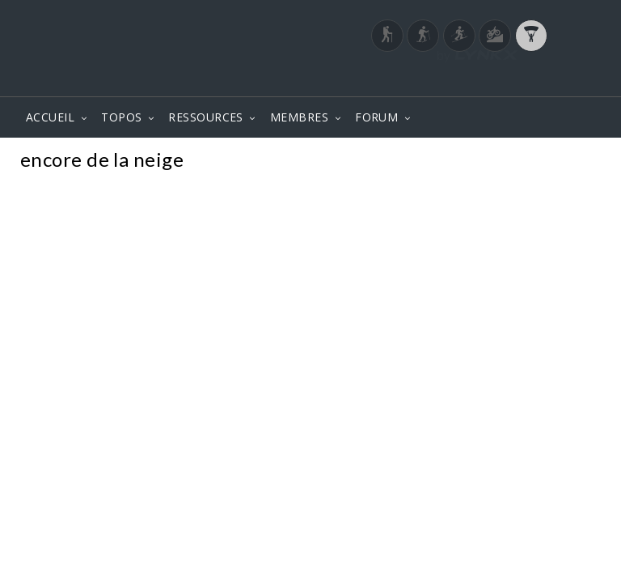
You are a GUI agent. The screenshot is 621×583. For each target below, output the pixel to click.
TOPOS (121, 117)
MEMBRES (299, 117)
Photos (571, 161)
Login (517, 80)
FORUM (376, 117)
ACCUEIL (50, 117)
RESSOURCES (205, 117)
